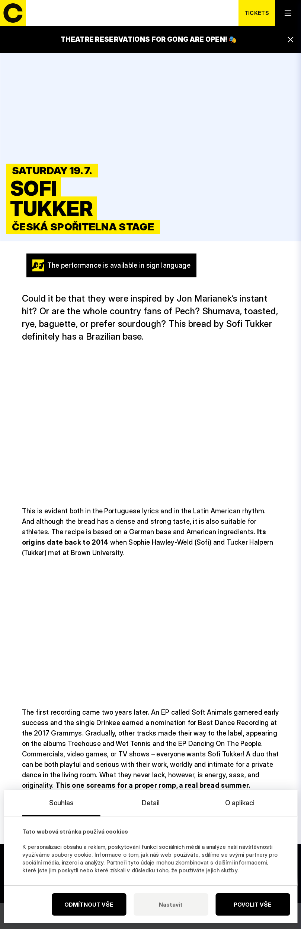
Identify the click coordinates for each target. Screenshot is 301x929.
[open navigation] (288, 13)
